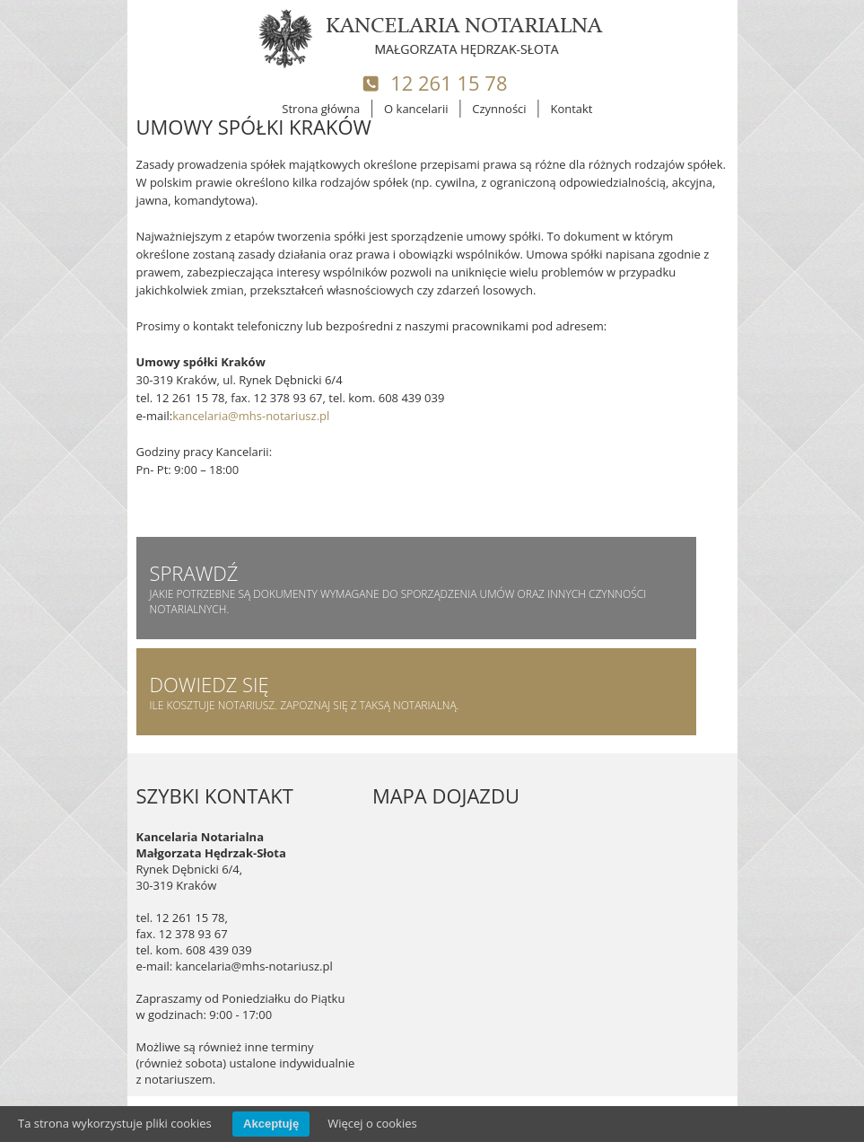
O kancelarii (416, 109)
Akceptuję (271, 1123)
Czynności (499, 109)
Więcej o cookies (371, 1123)
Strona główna (321, 109)
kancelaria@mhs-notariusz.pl (250, 416)
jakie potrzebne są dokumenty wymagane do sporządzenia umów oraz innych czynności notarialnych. (416, 588)
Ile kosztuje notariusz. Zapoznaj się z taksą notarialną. (416, 692)
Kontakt (571, 109)
